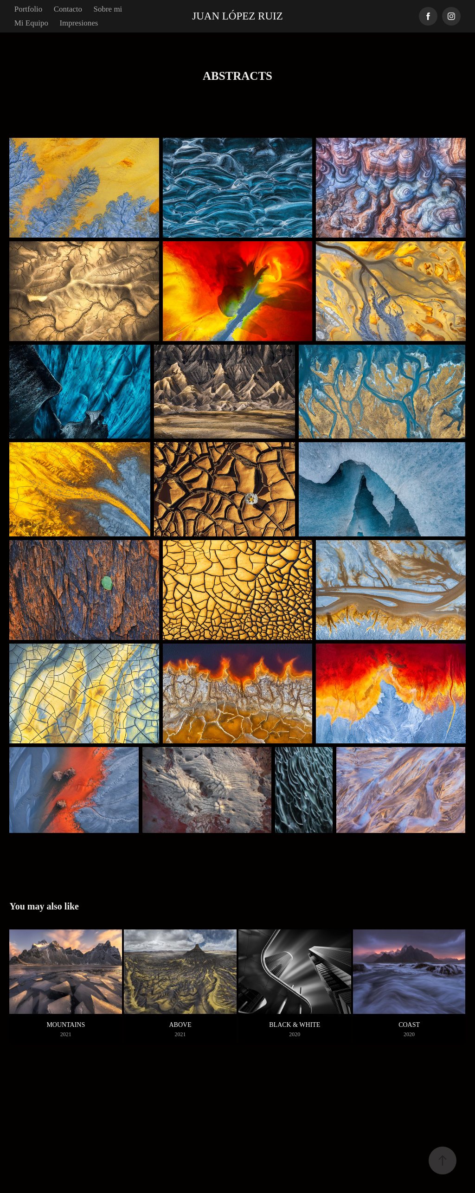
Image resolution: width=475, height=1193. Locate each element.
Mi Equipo (31, 23)
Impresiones (78, 23)
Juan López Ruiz (237, 16)
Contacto (68, 9)
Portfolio (28, 9)
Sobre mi (107, 9)
